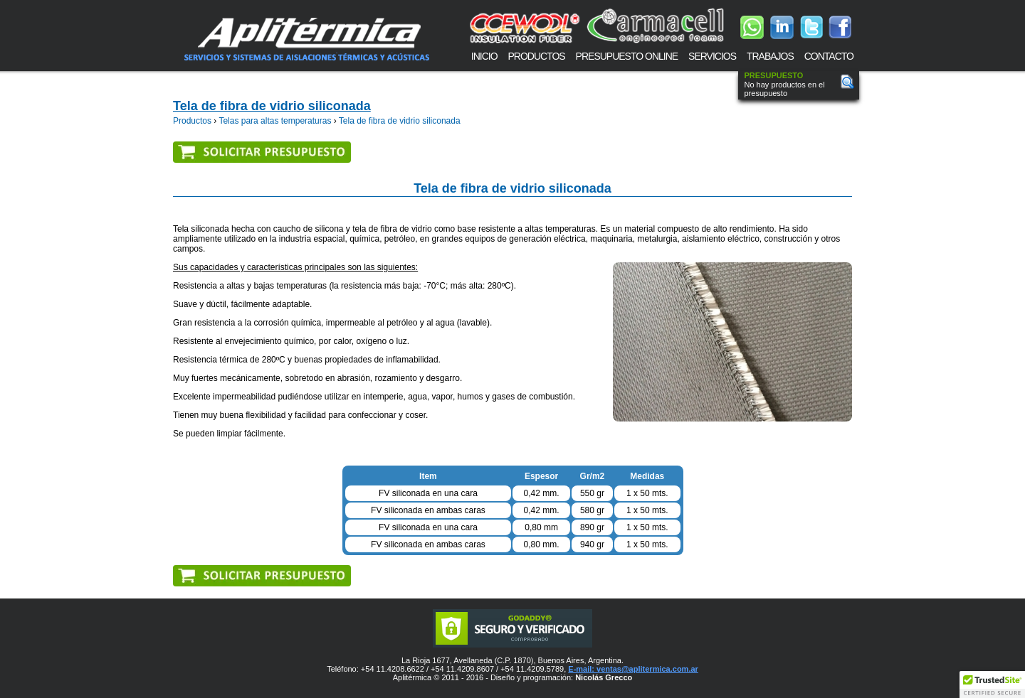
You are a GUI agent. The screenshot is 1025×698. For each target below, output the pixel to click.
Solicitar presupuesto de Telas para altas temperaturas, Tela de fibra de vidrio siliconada (261, 151)
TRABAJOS (770, 56)
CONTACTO (828, 56)
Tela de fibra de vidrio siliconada (272, 106)
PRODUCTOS (536, 56)
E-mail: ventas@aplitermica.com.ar (633, 669)
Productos (192, 121)
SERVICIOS (712, 56)
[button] (992, 684)
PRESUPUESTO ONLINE (627, 56)
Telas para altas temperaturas (275, 121)
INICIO (484, 56)
